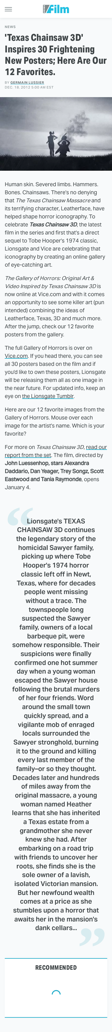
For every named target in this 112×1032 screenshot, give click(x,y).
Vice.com (16, 355)
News (10, 27)
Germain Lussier (27, 82)
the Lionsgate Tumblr (47, 396)
